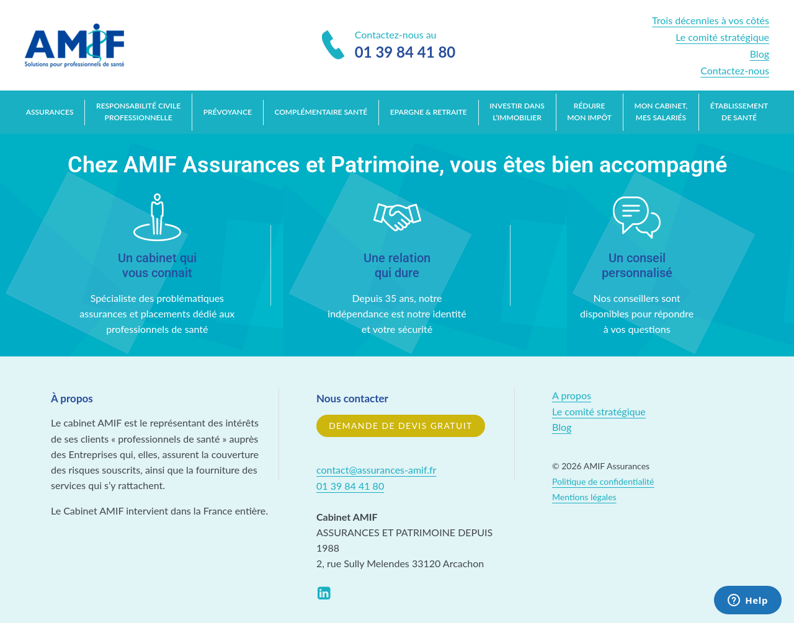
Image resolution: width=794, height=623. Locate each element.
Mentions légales (584, 497)
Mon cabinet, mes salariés (660, 111)
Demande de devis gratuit (401, 425)
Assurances (50, 112)
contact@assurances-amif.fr (376, 469)
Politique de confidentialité (603, 481)
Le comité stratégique (722, 37)
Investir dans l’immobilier (516, 111)
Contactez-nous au (389, 46)
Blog (759, 54)
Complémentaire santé (320, 112)
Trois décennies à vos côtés (710, 20)
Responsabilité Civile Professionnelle (138, 111)
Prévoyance (227, 112)
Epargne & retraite (428, 112)
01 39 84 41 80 (350, 486)
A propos (571, 395)
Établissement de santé (739, 111)
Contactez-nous (734, 70)
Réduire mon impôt (589, 111)
